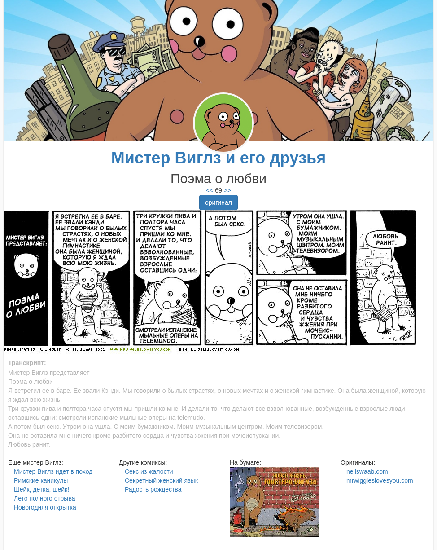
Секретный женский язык (161, 480)
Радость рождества (153, 489)
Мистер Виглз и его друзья (218, 158)
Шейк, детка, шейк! (41, 489)
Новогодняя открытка (45, 507)
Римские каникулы (41, 480)
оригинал (218, 202)
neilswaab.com (367, 471)
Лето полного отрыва (44, 498)
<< (209, 190)
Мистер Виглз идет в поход (53, 471)
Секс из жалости (149, 471)
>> (226, 190)
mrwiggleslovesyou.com (379, 480)
